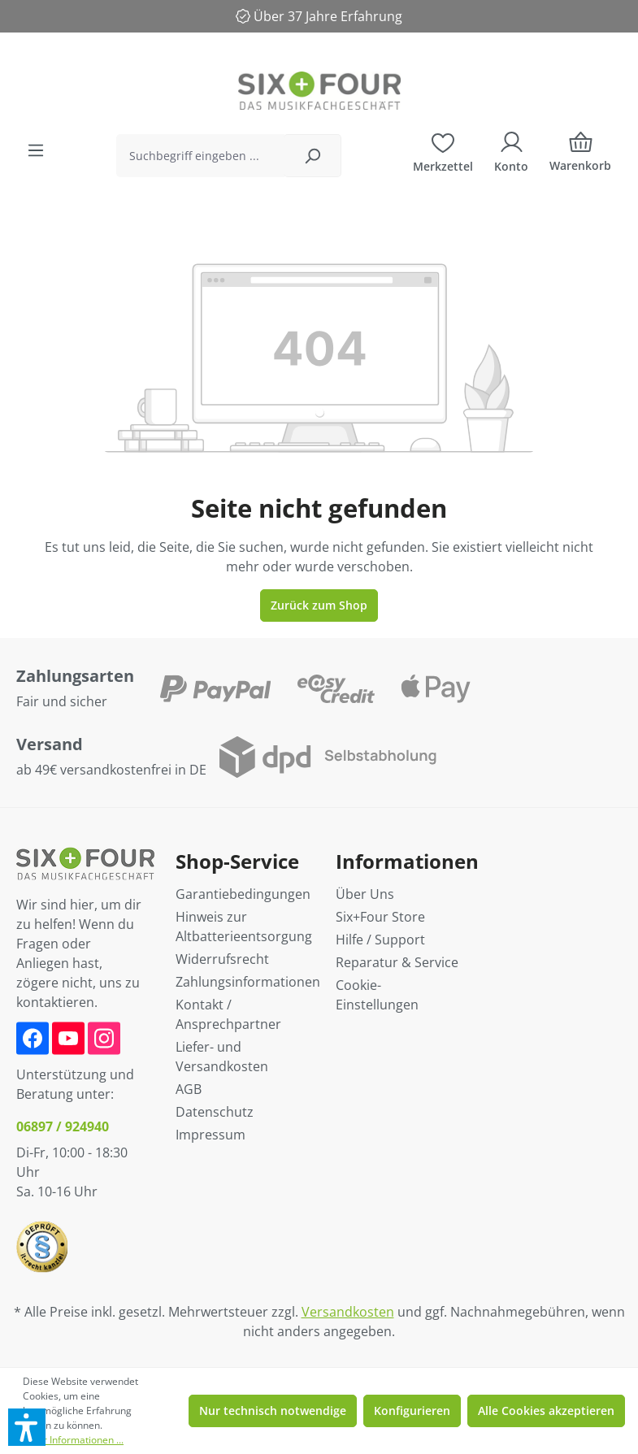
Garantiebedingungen (243, 894)
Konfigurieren (412, 1410)
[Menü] (35, 150)
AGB (189, 1089)
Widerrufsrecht (222, 959)
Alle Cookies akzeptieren (546, 1410)
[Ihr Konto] (511, 150)
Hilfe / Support (380, 939)
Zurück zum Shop (319, 605)
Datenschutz (215, 1112)
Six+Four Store (380, 917)
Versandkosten (348, 1312)
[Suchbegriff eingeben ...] (200, 155)
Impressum (210, 1135)
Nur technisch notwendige (272, 1410)
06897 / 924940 (62, 1126)
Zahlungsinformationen (248, 982)
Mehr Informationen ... (73, 1440)
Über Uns (365, 894)
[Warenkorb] (580, 155)
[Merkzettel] (443, 150)
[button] (27, 1427)
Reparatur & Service (397, 962)
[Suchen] (312, 155)
